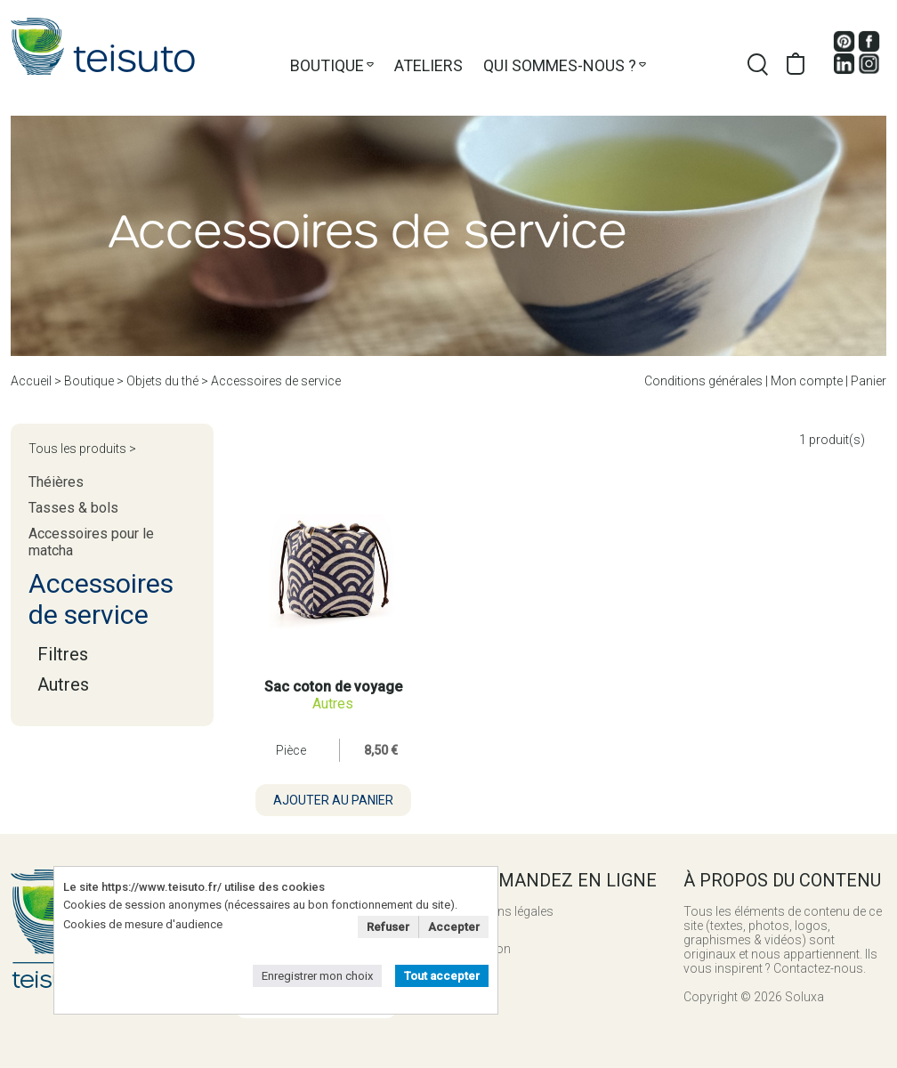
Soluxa (804, 997)
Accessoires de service (276, 381)
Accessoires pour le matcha (91, 542)
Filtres (62, 654)
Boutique (327, 65)
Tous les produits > (82, 448)
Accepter (454, 927)
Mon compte (807, 381)
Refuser (388, 927)
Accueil (31, 381)
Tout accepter (442, 976)
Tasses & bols (73, 507)
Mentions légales (506, 911)
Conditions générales (703, 381)
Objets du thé (162, 381)
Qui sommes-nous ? (559, 65)
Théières (56, 481)
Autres (63, 684)
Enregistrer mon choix (317, 976)
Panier (868, 381)
